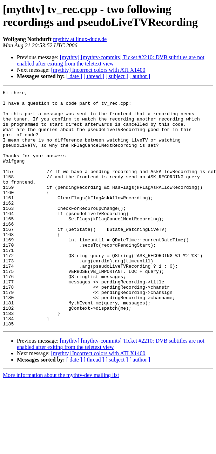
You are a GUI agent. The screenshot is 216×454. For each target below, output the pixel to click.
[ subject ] (117, 76)
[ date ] (74, 76)
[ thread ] (93, 76)
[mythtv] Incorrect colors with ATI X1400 (98, 70)
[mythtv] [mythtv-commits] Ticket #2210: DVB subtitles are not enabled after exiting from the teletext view (110, 60)
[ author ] (139, 76)
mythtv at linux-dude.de (80, 39)
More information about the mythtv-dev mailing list (61, 422)
